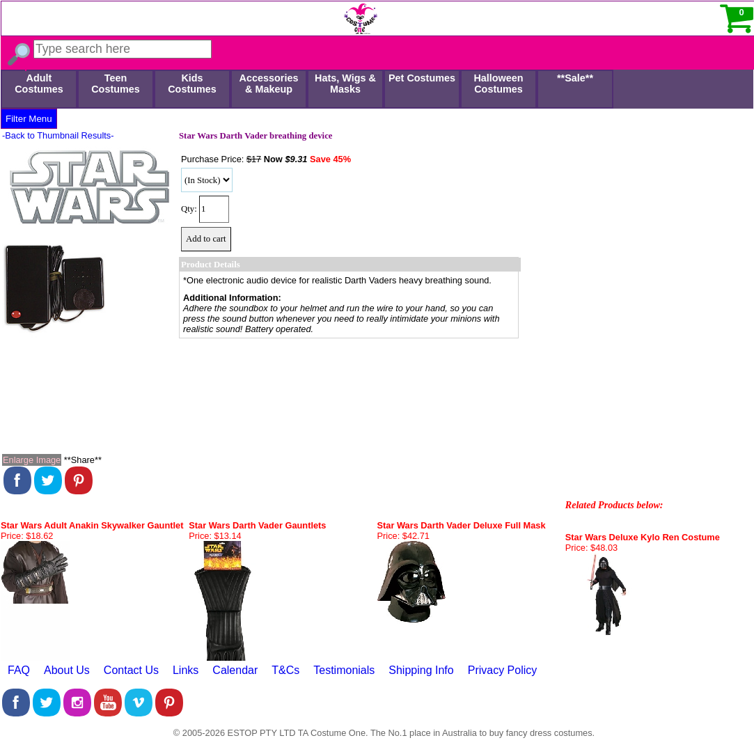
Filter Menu (29, 118)
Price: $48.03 (591, 547)
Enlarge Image (32, 460)
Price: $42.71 (403, 536)
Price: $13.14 (215, 536)
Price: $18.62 (27, 536)
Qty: (189, 209)
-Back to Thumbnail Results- (58, 135)
